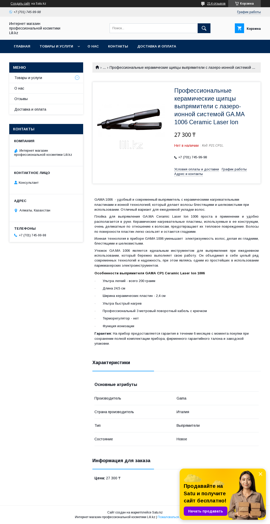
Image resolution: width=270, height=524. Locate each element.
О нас (93, 46)
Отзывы (21, 99)
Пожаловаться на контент (176, 517)
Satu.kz (157, 512)
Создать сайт (20, 3)
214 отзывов (216, 3)
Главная (22, 46)
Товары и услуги (56, 46)
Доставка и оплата (156, 46)
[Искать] (204, 28)
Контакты (118, 46)
